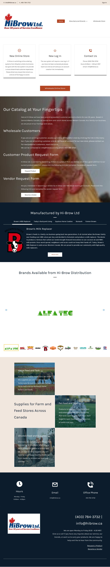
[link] (14, 228)
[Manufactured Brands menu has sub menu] (79, 21)
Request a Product (94, 546)
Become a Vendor (95, 549)
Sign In (104, 2)
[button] (22, 221)
